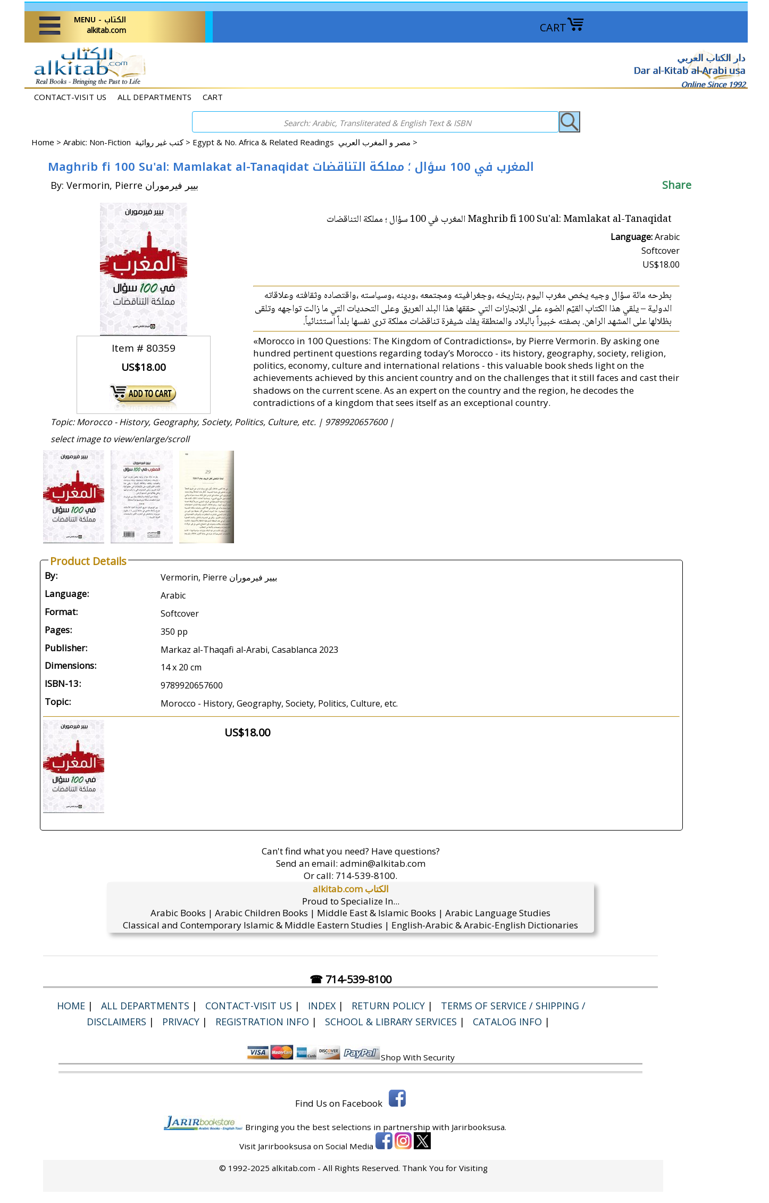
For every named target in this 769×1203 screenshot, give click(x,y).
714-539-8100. (366, 875)
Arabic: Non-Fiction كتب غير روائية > (128, 142)
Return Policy (388, 1005)
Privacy (180, 1021)
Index (322, 1005)
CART (562, 27)
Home (42, 142)
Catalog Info (507, 1021)
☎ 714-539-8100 (350, 979)
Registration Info (262, 1021)
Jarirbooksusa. (479, 1127)
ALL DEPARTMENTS (154, 97)
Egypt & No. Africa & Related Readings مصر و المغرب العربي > (305, 142)
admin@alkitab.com (382, 863)
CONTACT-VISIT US (70, 97)
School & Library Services (391, 1021)
